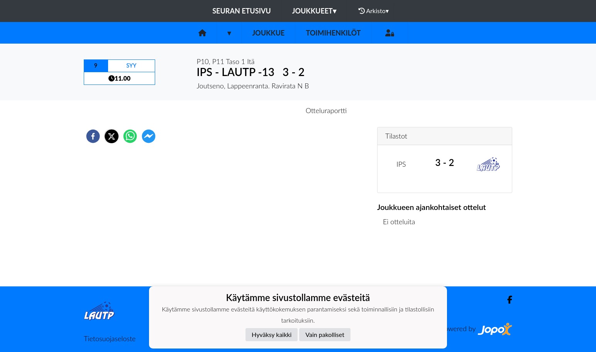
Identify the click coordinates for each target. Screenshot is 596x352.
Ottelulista (402, 260)
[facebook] (93, 136)
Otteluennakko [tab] (271, 110)
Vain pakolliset (324, 334)
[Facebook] (506, 300)
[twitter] (112, 136)
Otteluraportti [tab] (326, 110)
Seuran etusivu (241, 11)
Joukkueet (314, 11)
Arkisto (374, 10)
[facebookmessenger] (149, 136)
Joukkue (268, 33)
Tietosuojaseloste (109, 338)
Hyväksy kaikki (271, 334)
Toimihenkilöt (333, 33)
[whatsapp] (130, 136)
